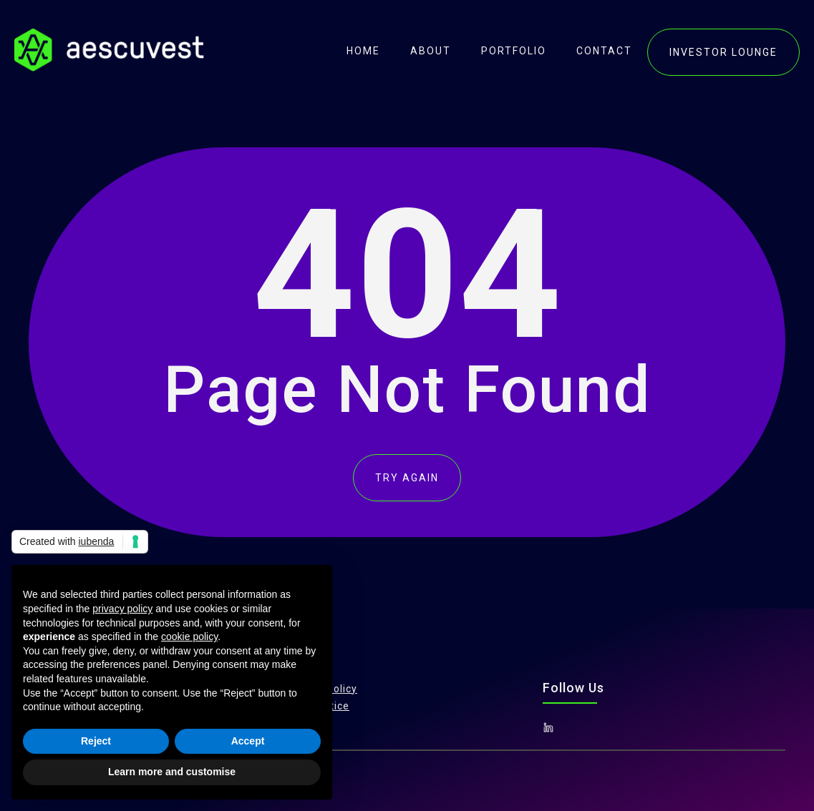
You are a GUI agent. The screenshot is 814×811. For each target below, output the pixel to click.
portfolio (513, 50)
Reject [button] (96, 741)
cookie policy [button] (189, 636)
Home (363, 50)
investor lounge (723, 52)
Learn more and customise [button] (172, 771)
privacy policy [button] (122, 608)
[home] (109, 50)
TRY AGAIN (407, 477)
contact (604, 50)
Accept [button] (248, 741)
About (430, 50)
